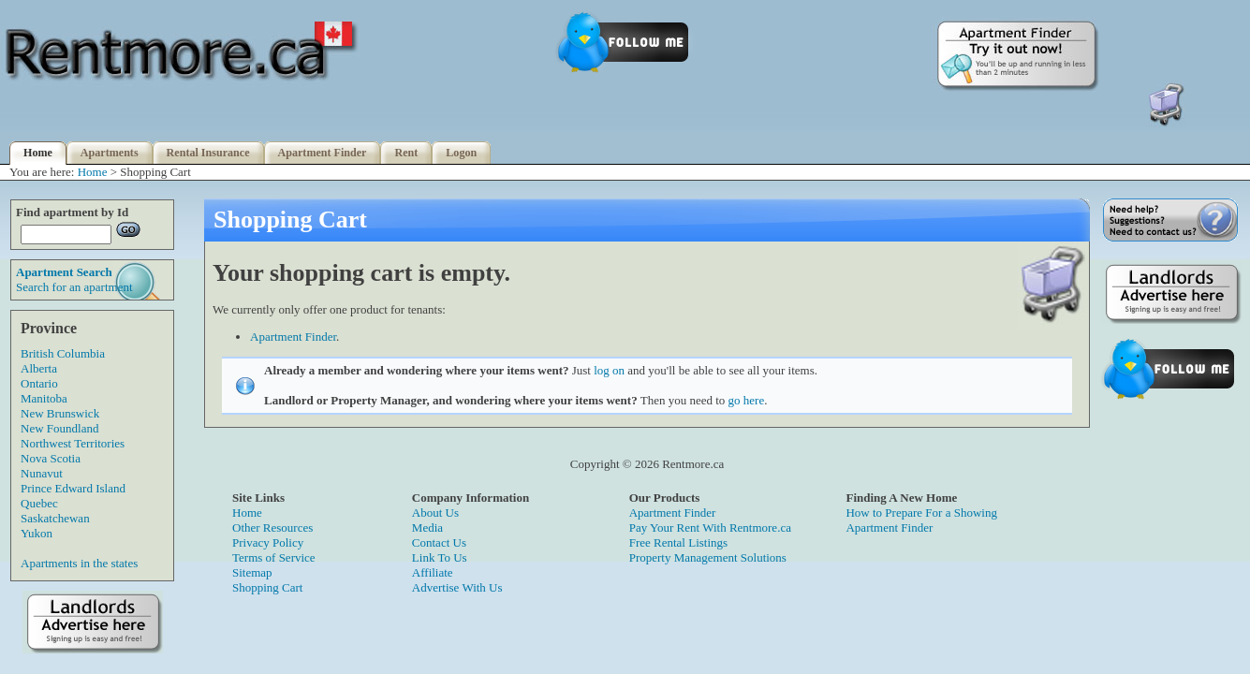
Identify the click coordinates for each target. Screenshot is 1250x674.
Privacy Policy (267, 542)
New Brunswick (60, 413)
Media (427, 527)
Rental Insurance (208, 152)
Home (37, 152)
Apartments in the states (79, 563)
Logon (461, 152)
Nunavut (42, 473)
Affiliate (432, 572)
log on (609, 370)
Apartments (110, 152)
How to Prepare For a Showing (921, 513)
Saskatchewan (55, 518)
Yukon (36, 533)
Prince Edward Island (73, 488)
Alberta (39, 368)
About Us (435, 513)
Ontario (39, 383)
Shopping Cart (267, 587)
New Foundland (59, 428)
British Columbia (63, 353)
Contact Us (439, 542)
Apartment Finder (322, 152)
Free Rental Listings (678, 542)
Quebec (39, 503)
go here (746, 400)
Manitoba (44, 398)
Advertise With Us (457, 587)
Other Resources (272, 527)
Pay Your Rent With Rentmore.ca (710, 527)
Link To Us (439, 557)
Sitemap (252, 572)
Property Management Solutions (708, 557)
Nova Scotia (51, 458)
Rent (406, 152)
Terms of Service (274, 557)
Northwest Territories (73, 443)
